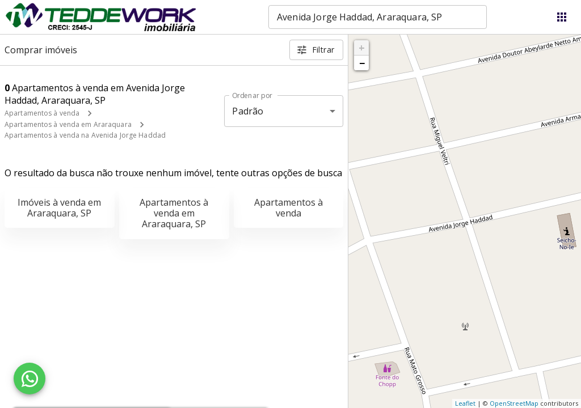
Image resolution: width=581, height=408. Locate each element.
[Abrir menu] (561, 17)
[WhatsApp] (29, 378)
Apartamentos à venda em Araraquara (68, 124)
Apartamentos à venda (42, 113)
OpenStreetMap (514, 403)
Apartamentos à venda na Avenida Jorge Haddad (85, 135)
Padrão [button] (247, 111)
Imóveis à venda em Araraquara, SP (59, 207)
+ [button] (362, 47)
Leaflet (465, 403)
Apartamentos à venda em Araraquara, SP (174, 213)
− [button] (362, 63)
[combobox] (377, 17)
